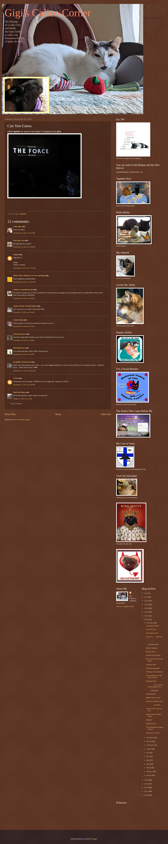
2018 (146, 608)
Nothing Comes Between (154, 672)
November (150, 738)
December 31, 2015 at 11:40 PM (24, 385)
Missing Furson (151, 681)
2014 (146, 780)
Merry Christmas (152, 648)
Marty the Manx (19, 392)
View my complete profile (125, 606)
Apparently (152, 690)
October (149, 741)
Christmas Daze (154, 643)
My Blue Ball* (151, 694)
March (148, 768)
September (150, 745)
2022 (146, 593)
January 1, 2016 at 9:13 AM (22, 399)
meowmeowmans (19, 334)
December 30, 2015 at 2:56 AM (23, 312)
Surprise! (149, 720)
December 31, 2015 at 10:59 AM (24, 371)
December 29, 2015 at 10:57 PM (24, 233)
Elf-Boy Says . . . (152, 652)
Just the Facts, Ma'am (153, 655)
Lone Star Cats (18, 240)
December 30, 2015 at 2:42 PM (23, 340)
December (150, 623)
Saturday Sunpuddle (153, 668)
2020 (146, 601)
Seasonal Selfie (151, 665)
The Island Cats (19, 348)
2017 (146, 612)
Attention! (153, 705)
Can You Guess (151, 629)
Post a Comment (16, 404)
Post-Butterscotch (152, 633)
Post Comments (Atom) (22, 420)
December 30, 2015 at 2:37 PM (23, 326)
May (148, 760)
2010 (146, 795)
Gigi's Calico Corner (48, 13)
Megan (15, 254)
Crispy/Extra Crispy (152, 733)
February (149, 771)
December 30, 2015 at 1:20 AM (23, 298)
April (148, 764)
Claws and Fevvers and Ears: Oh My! (154, 676)
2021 (146, 597)
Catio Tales (17, 226)
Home (58, 414)
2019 (146, 604)
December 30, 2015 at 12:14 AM (24, 268)
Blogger (94, 839)
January (149, 775)
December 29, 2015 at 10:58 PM (24, 247)
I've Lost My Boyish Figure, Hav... (154, 686)
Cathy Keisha (18, 320)
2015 (146, 619)
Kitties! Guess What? (153, 698)
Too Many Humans (152, 626)
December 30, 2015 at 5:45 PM (23, 354)
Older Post (106, 414)
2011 (146, 791)
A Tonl (15, 378)
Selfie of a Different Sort (154, 701)
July (148, 753)
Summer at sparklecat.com (23, 290)
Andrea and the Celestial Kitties (24, 306)
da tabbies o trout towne (22, 362)
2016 (146, 616)
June (148, 756)
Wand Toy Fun (151, 723)
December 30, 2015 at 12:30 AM (24, 282)
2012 (146, 787)
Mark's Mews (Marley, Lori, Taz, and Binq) (29, 275)
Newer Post (10, 414)
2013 (146, 784)
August (149, 749)
